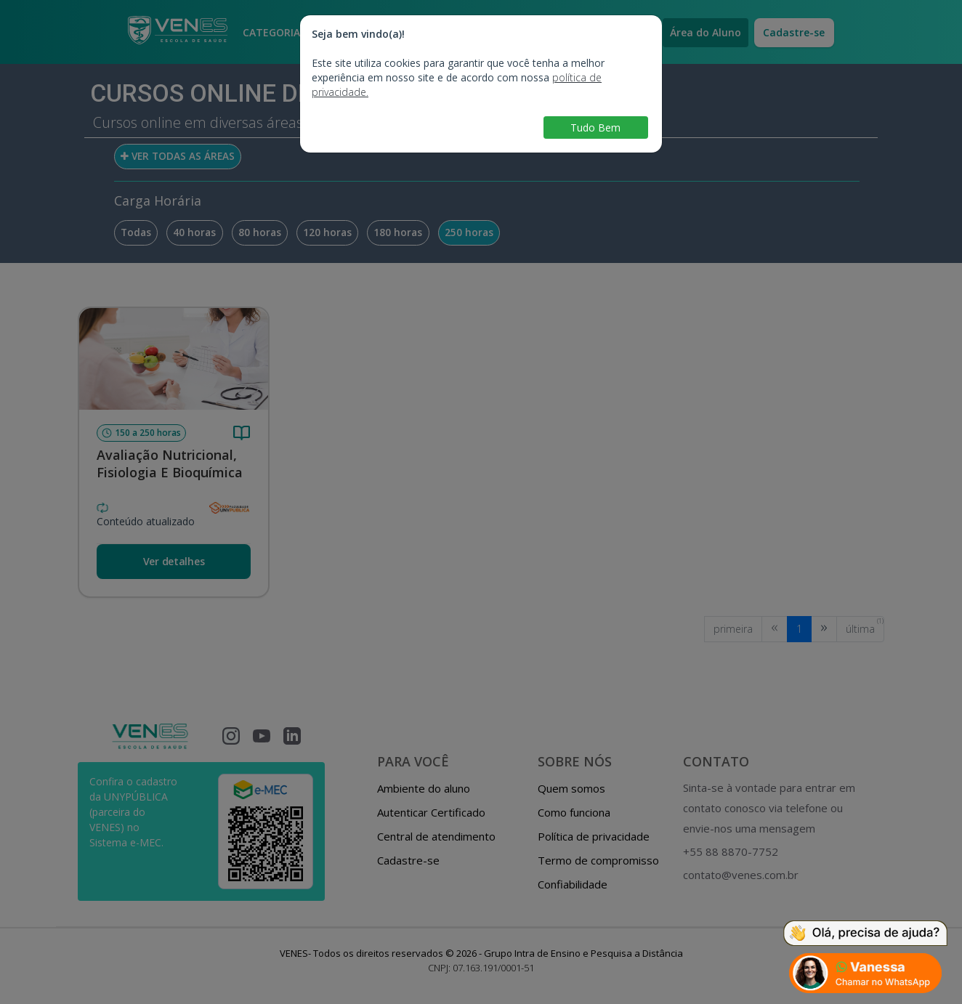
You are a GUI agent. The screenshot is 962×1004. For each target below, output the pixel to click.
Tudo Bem (595, 127)
